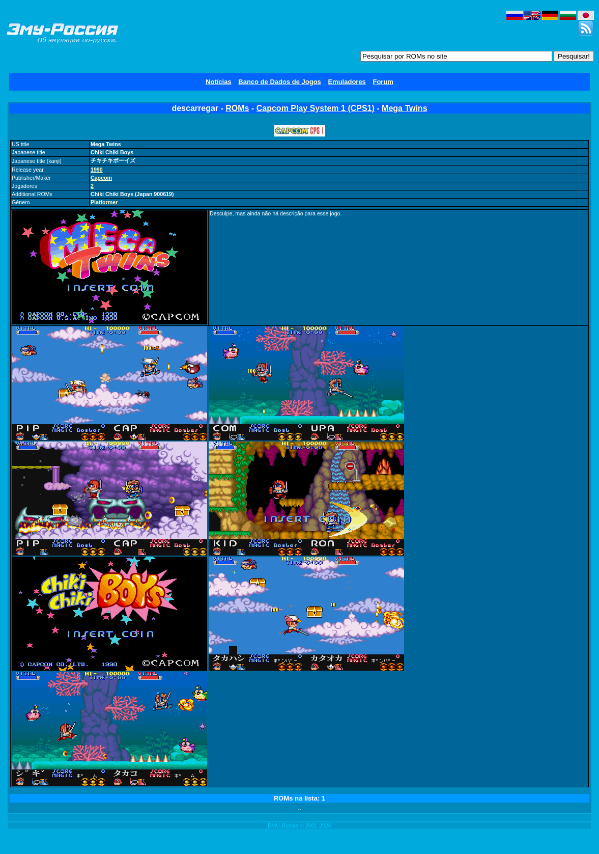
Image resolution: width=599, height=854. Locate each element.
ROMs (237, 108)
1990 (97, 170)
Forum (383, 82)
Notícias (219, 82)
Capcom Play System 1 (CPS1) (315, 108)
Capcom (101, 178)
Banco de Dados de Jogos (279, 82)
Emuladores (346, 82)
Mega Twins (404, 108)
